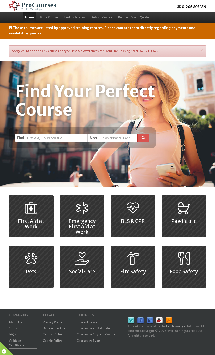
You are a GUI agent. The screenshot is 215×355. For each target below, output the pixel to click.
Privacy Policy (53, 322)
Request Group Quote (133, 17)
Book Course (49, 17)
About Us (15, 322)
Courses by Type (88, 341)
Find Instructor (74, 17)
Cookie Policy (52, 341)
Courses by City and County (96, 334)
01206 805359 (194, 7)
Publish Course (101, 17)
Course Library (87, 322)
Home (29, 17)
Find (20, 138)
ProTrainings (175, 326)
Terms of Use (52, 334)
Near (94, 138)
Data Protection (54, 328)
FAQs (12, 334)
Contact (15, 328)
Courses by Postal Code (93, 328)
